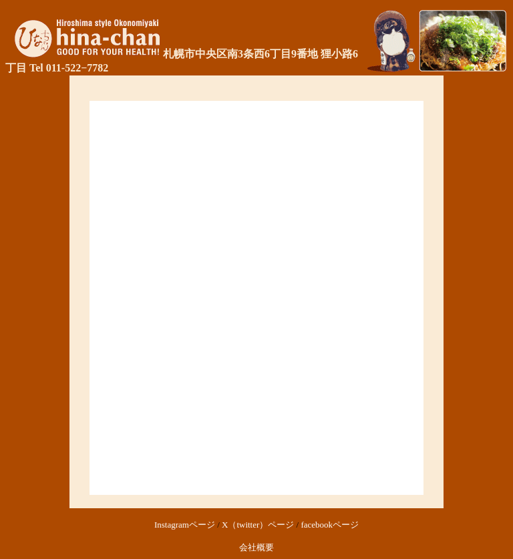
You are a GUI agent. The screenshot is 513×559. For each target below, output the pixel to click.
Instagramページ (184, 525)
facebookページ (330, 525)
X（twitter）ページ (258, 525)
